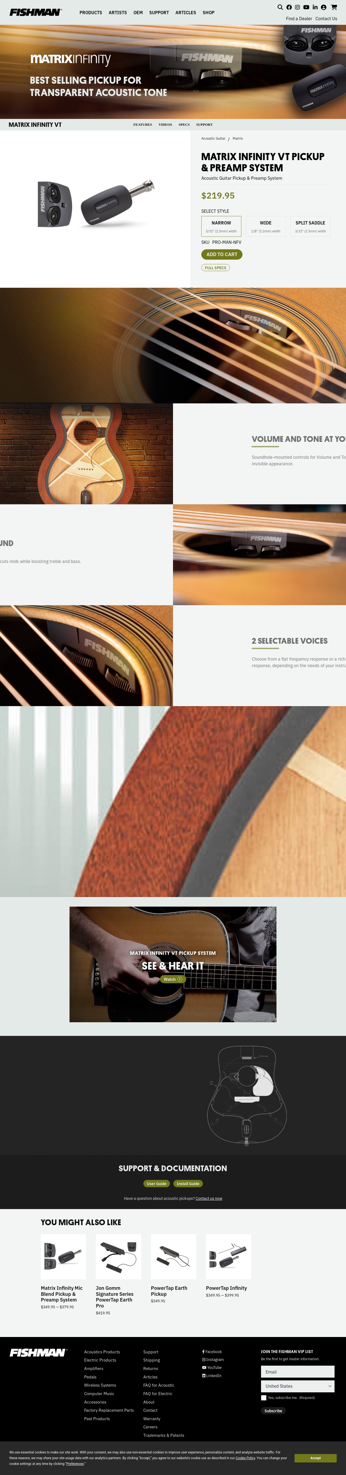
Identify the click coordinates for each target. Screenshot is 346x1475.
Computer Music (99, 1393)
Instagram (213, 1359)
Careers (150, 1426)
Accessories (95, 1402)
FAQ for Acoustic (158, 1385)
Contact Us (326, 18)
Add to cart (222, 253)
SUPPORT (159, 12)
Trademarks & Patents (163, 1435)
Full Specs (215, 267)
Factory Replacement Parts (109, 1410)
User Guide (156, 1183)
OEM (138, 12)
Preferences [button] (75, 1464)
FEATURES (142, 124)
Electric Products (100, 1360)
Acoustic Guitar (213, 138)
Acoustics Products (102, 1351)
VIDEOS (165, 124)
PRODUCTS (91, 12)
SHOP (208, 12)
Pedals (90, 1377)
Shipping (151, 1360)
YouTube (212, 1367)
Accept (316, 1458)
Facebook (212, 1351)
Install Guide (188, 1183)
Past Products (97, 1418)
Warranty (151, 1418)
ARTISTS (118, 12)
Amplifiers (93, 1368)
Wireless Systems (100, 1385)
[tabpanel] (173, 964)
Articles (150, 1377)
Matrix (238, 138)
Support (150, 1351)
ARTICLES (185, 12)
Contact (150, 1410)
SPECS (184, 124)
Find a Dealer (299, 18)
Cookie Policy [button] (245, 1458)
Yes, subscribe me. (291, 1397)
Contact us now (209, 1198)
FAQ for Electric (157, 1393)
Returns (150, 1368)
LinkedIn (211, 1375)
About (148, 1402)
